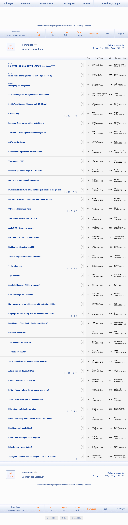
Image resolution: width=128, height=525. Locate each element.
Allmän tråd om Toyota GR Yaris (21, 371)
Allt (52, 33)
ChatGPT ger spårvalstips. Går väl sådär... (26, 171)
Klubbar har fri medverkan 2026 (21, 247)
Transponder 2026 (16, 161)
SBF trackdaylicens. (16, 142)
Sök (107, 33)
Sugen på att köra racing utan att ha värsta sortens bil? (31, 314)
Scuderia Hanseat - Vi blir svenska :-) (24, 285)
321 (118, 47)
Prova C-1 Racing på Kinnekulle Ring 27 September (30, 418)
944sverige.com (15, 266)
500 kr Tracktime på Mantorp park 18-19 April (28, 104)
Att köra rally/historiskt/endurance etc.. (25, 256)
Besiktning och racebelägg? (20, 428)
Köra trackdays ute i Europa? (20, 294)
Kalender (26, 3)
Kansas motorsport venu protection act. (25, 152)
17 (73, 192)
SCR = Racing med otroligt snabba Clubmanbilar (28, 94)
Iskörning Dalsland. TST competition (23, 237)
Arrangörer (69, 3)
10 (69, 116)
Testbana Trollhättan (17, 352)
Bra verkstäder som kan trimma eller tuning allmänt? (30, 199)
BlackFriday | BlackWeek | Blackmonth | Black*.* (28, 323)
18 (76, 192)
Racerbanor (46, 3)
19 (76, 373)
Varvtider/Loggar (110, 3)
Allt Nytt (8, 3)
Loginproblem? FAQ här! (16, 35)
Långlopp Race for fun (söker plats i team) (26, 123)
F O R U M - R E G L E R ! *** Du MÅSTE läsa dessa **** (31, 66)
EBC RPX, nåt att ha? (17, 333)
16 (69, 192)
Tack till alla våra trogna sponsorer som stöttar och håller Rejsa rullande (64, 26)
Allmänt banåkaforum (33, 49)
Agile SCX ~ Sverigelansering (20, 228)
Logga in (121, 34)
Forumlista (30, 44)
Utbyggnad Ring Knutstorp (19, 209)
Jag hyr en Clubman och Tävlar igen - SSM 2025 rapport (32, 456)
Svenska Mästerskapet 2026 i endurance (25, 399)
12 (76, 116)
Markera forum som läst (116, 45)
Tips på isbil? (14, 275)
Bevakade (93, 33)
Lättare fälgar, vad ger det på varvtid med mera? (28, 390)
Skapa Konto (16, 32)
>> (122, 47)
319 (106, 47)
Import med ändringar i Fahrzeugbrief (24, 437)
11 (73, 116)
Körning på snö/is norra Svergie (21, 380)
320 (112, 47)
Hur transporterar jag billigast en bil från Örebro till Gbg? (32, 304)
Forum (87, 3)
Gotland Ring (13, 113)
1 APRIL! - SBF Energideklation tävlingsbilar (27, 133)
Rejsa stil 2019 (76, 518)
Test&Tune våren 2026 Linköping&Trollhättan (27, 361)
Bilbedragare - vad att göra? (20, 447)
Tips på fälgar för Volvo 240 (20, 342)
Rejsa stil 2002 (51, 518)
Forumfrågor (120, 509)
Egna (65, 33)
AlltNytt (39, 33)
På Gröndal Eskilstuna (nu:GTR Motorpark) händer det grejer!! (34, 190)
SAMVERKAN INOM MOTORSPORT (23, 218)
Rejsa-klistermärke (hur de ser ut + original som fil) (30, 76)
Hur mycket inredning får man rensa (23, 180)
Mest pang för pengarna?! (19, 86)
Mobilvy (63, 518)
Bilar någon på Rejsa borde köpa (22, 409)
